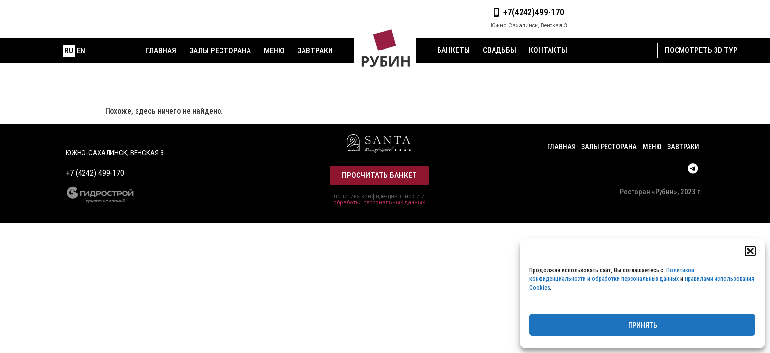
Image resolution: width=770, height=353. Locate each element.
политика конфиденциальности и (379, 196)
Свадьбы (499, 50)
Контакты (548, 50)
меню (274, 50)
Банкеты (453, 50)
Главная (160, 50)
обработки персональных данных (379, 202)
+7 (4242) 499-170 (95, 172)
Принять (642, 325)
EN (81, 50)
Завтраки (315, 50)
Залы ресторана (220, 50)
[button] (750, 251)
